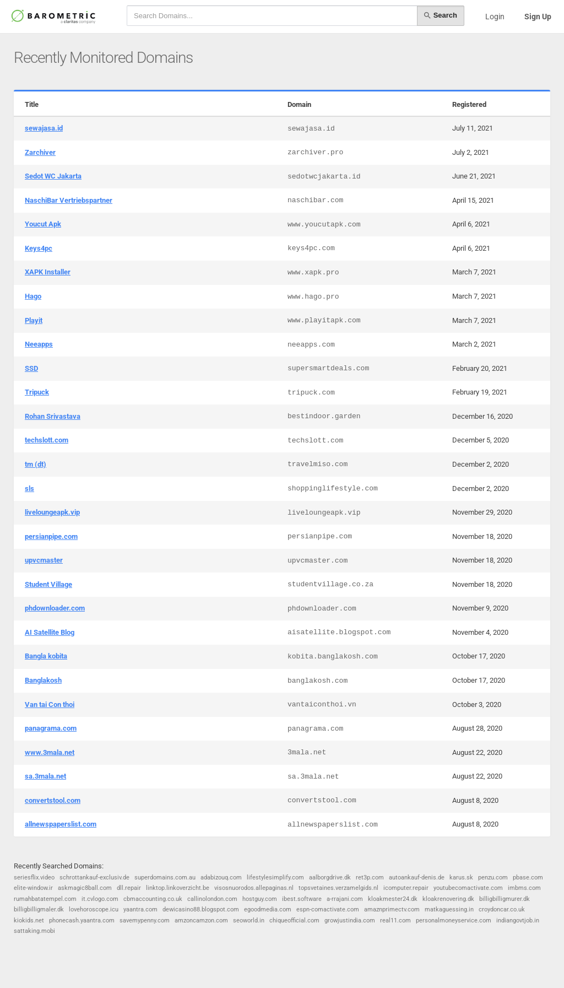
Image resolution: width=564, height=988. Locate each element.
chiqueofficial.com (294, 920)
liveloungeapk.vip (52, 512)
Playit (33, 320)
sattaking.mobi (34, 931)
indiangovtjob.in (517, 920)
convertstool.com (52, 800)
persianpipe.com (51, 536)
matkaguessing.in (449, 909)
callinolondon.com (212, 899)
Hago (33, 296)
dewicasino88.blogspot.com (200, 909)
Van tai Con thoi (49, 704)
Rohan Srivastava (52, 416)
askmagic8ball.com (85, 888)
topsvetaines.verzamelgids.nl (338, 888)
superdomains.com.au (165, 877)
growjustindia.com (349, 920)
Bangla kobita (46, 656)
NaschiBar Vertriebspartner (68, 200)
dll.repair (129, 888)
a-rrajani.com (345, 899)
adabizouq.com (221, 877)
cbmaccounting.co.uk (152, 899)
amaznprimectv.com (392, 909)
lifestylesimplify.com (275, 877)
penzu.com (493, 877)
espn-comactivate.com (327, 909)
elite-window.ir (33, 888)
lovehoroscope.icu (93, 909)
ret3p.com (370, 877)
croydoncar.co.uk (502, 909)
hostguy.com (259, 899)
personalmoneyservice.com (453, 920)
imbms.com (524, 888)
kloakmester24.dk (392, 899)
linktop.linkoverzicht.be (177, 888)
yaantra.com (140, 909)
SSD (31, 368)
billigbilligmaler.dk (39, 909)
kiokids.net (29, 920)
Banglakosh (43, 680)
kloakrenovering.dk (448, 899)
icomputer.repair (406, 888)
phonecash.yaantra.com (82, 920)
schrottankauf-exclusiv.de (94, 877)
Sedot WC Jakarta (53, 176)
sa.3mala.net (45, 776)
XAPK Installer (47, 272)
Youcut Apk (43, 224)
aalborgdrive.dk (330, 877)
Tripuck (37, 392)
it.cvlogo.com (100, 899)
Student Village (48, 584)
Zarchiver (40, 152)
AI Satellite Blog (49, 632)
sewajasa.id (44, 128)
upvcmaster (44, 560)
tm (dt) (35, 464)
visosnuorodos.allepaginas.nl (254, 888)
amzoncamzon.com (201, 920)
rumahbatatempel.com (45, 899)
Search (440, 15)
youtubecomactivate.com (468, 888)
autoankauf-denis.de (416, 877)
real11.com (395, 920)
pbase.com (528, 877)
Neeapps (39, 344)
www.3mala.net (49, 752)
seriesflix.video (34, 877)
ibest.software (302, 899)
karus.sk (461, 877)
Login (495, 16)
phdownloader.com (55, 608)
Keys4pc (38, 248)
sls (29, 488)
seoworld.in (248, 920)
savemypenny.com (145, 920)
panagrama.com (51, 728)
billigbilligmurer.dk (504, 899)
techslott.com (46, 440)
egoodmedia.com (267, 909)
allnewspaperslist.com (60, 824)
